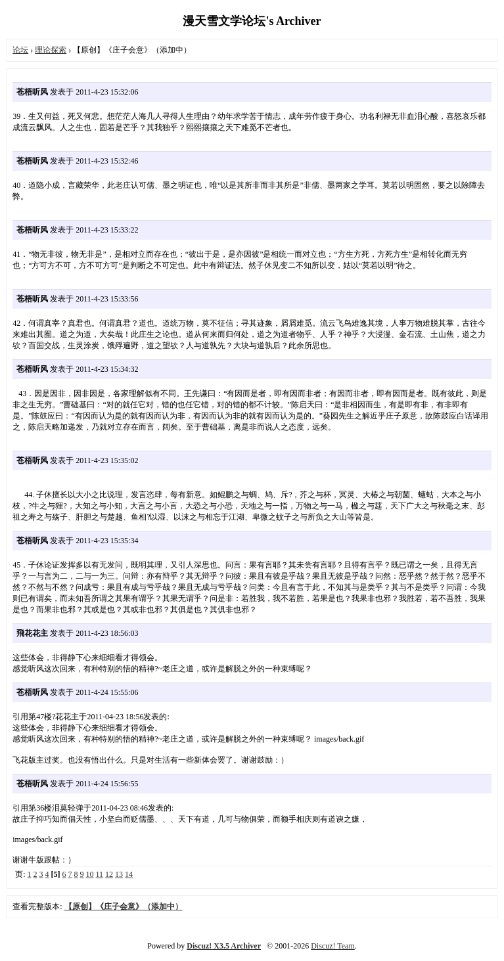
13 (119, 874)
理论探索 (50, 50)
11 (100, 874)
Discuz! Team (333, 945)
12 (109, 874)
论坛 (20, 50)
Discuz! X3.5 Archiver (224, 945)
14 (129, 874)
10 (90, 874)
